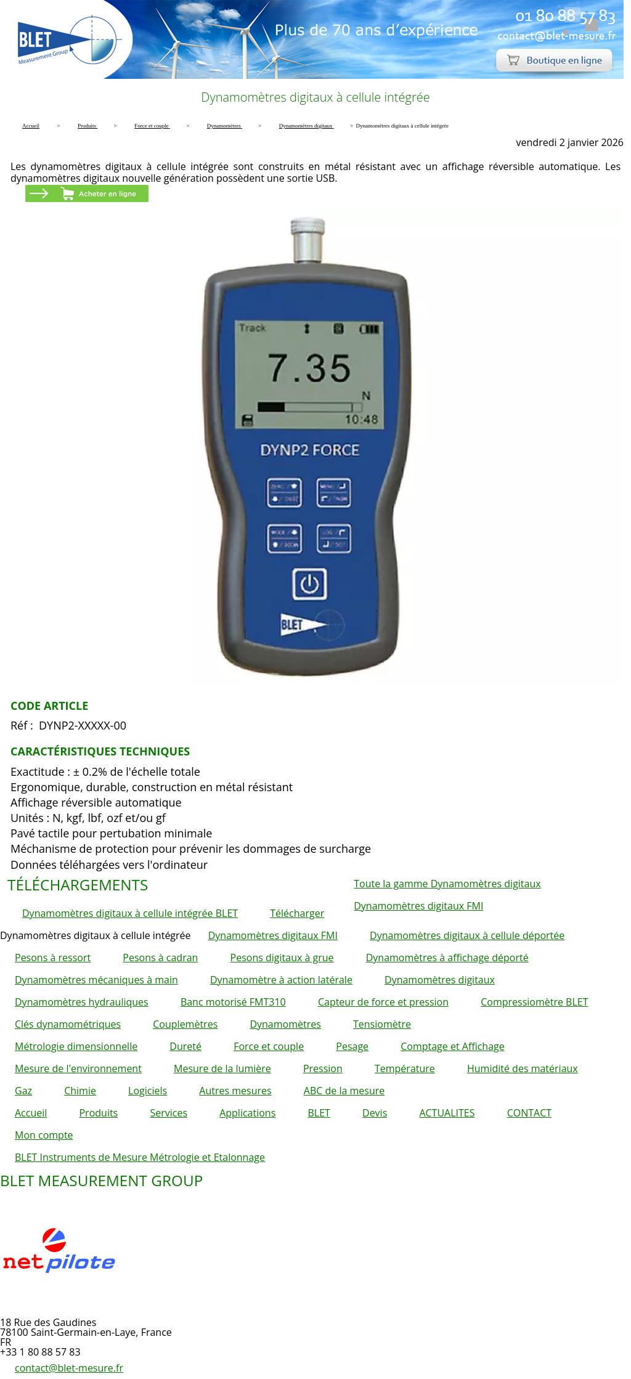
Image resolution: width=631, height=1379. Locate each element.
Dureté (185, 1046)
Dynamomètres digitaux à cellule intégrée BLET (130, 913)
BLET (318, 1113)
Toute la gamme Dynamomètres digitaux (447, 883)
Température (405, 1068)
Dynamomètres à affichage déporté (447, 957)
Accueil (31, 1113)
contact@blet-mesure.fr (69, 1368)
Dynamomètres (285, 1024)
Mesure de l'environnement (78, 1068)
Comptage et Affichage (453, 1046)
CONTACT (529, 1113)
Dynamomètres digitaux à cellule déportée (467, 935)
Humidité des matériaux (522, 1068)
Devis (374, 1113)
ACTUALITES (446, 1113)
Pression (323, 1068)
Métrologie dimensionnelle (76, 1046)
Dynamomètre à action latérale (281, 979)
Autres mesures (235, 1090)
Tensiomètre (382, 1024)
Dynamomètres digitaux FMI (418, 906)
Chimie (80, 1090)
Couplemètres (185, 1024)
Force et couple (269, 1046)
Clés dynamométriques (68, 1024)
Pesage (352, 1046)
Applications (247, 1113)
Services (168, 1113)
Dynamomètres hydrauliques (82, 1002)
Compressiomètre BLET (534, 1002)
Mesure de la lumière (222, 1068)
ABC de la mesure (344, 1090)
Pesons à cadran (160, 957)
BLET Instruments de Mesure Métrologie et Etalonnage (140, 1157)
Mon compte (44, 1135)
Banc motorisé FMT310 (233, 1002)
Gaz (23, 1090)
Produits (98, 1113)
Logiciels (147, 1090)
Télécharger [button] (297, 913)
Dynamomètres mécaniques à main (96, 979)
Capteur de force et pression (383, 1002)
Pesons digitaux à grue (282, 957)
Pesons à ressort (53, 957)
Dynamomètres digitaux (440, 979)
